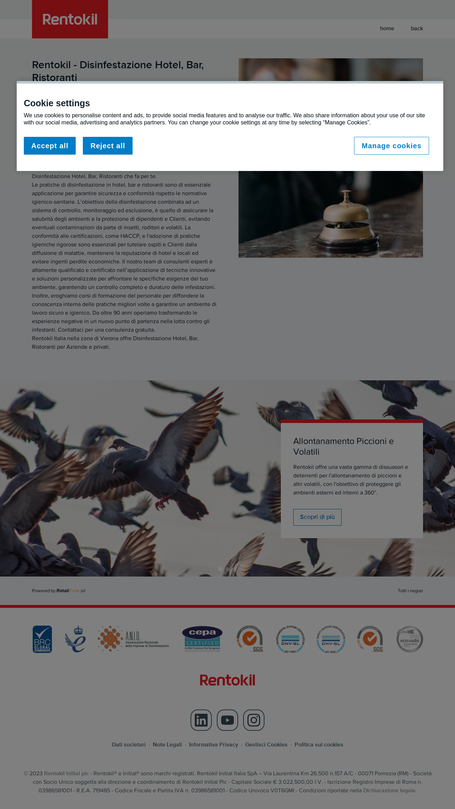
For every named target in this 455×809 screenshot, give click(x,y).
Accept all (49, 146)
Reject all (107, 146)
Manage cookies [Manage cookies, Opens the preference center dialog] (392, 146)
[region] (230, 126)
